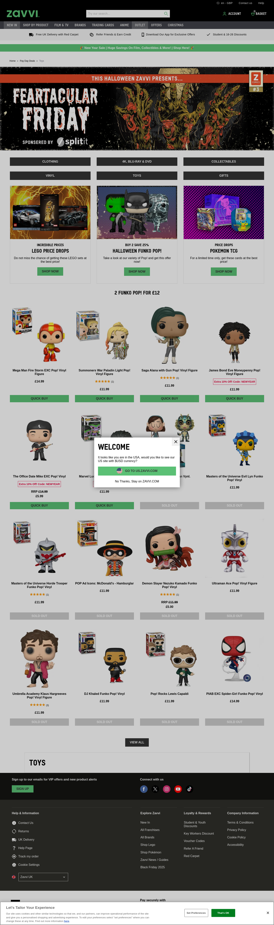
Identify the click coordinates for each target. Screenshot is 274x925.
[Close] (176, 441)
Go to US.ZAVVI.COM (141, 470)
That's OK (223, 912)
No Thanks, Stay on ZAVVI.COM (137, 481)
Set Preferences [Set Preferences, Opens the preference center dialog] (196, 912)
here (66, 921)
